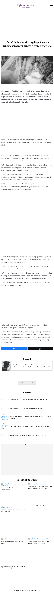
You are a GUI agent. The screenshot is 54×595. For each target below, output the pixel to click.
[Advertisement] (27, 122)
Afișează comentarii (27, 383)
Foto (27, 85)
